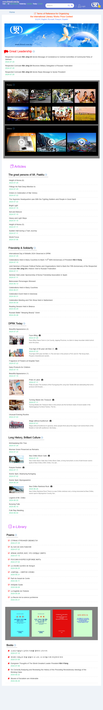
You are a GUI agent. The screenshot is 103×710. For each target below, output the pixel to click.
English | (45, 19)
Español (65, 19)
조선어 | (38, 19)
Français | (58, 19)
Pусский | (51, 19)
